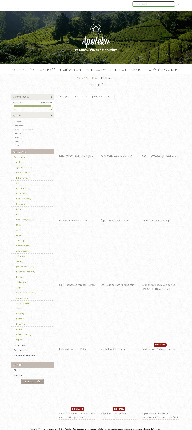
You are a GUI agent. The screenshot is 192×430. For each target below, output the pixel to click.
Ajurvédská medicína (25, 167)
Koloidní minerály (23, 198)
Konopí (19, 277)
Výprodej (20, 339)
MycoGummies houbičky (155, 413)
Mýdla (18, 225)
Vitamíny (20, 308)
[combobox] (154, 3)
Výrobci (17, 115)
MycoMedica (21, 125)
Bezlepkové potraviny (25, 271)
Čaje (18, 183)
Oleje (18, 230)
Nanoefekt (20, 324)
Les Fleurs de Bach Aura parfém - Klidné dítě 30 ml (118, 286)
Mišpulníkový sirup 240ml (114, 413)
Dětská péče (21, 193)
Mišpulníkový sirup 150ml (72, 349)
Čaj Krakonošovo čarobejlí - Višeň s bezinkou (77, 286)
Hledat (177, 3)
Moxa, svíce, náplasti (25, 219)
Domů (80, 78)
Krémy (19, 209)
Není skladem (160, 345)
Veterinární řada (23, 245)
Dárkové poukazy (23, 334)
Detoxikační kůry (23, 188)
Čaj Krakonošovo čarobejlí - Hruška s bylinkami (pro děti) (116, 222)
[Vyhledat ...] (154, 3)
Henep (18, 133)
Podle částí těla (20, 350)
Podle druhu (19, 157)
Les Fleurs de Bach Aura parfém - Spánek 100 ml (159, 286)
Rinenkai (18, 121)
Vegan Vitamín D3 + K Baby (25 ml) (77, 413)
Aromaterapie (22, 298)
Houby (19, 329)
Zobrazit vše (32, 381)
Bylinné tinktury (23, 178)
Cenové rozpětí (21, 96)
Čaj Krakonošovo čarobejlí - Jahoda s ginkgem (156, 222)
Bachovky (20, 162)
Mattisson (19, 141)
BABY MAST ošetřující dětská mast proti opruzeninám (160, 158)
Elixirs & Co (20, 137)
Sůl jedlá (20, 287)
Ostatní (18, 145)
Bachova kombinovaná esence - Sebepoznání (76, 222)
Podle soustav (20, 345)
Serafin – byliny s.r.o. (24, 129)
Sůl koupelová (22, 282)
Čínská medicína (23, 172)
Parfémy (20, 318)
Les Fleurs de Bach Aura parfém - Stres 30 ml (159, 350)
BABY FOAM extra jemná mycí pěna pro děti (116, 158)
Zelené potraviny (23, 251)
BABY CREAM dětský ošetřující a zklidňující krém (76, 158)
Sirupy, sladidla (22, 303)
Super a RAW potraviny (26, 292)
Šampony (20, 240)
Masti (18, 214)
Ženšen (19, 261)
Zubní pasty (21, 256)
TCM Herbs (18, 375)
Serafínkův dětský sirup (113, 349)
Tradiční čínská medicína (24, 355)
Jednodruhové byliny (25, 266)
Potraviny (20, 313)
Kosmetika (20, 204)
